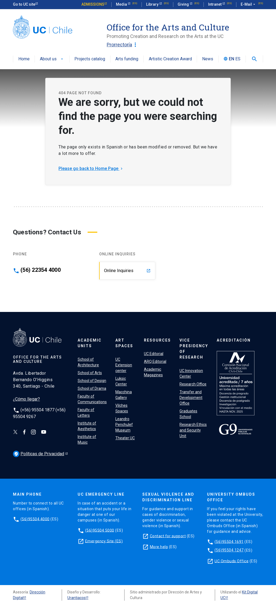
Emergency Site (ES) (104, 541)
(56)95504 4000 (35, 519)
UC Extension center (123, 365)
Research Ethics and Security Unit (193, 430)
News (207, 59)
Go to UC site (24, 4)
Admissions (92, 4)
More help (159, 546)
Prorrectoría (123, 44)
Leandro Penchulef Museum (124, 424)
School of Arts (90, 373)
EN (231, 59)
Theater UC (125, 438)
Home (24, 59)
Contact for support (168, 536)
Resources (157, 340)
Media (122, 4)
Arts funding (126, 59)
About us (52, 59)
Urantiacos (76, 598)
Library (152, 4)
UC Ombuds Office (232, 561)
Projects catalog (89, 59)
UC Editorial (153, 354)
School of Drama (92, 388)
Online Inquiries (127, 270)
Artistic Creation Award (170, 59)
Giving (184, 4)
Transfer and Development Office (191, 397)
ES (237, 59)
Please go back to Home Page (91, 168)
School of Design (92, 380)
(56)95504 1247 (229, 550)
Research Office (193, 384)
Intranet (215, 4)
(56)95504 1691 (229, 541)
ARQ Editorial (155, 361)
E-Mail (248, 4)
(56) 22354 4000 (40, 270)
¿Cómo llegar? (26, 399)
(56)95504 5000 (99, 530)
